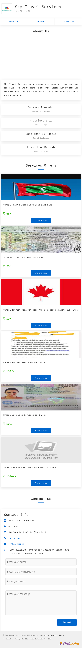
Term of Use (56, 635)
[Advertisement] (41, 57)
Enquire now (41, 221)
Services (40, 21)
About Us (13, 21)
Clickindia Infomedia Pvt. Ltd (38, 639)
